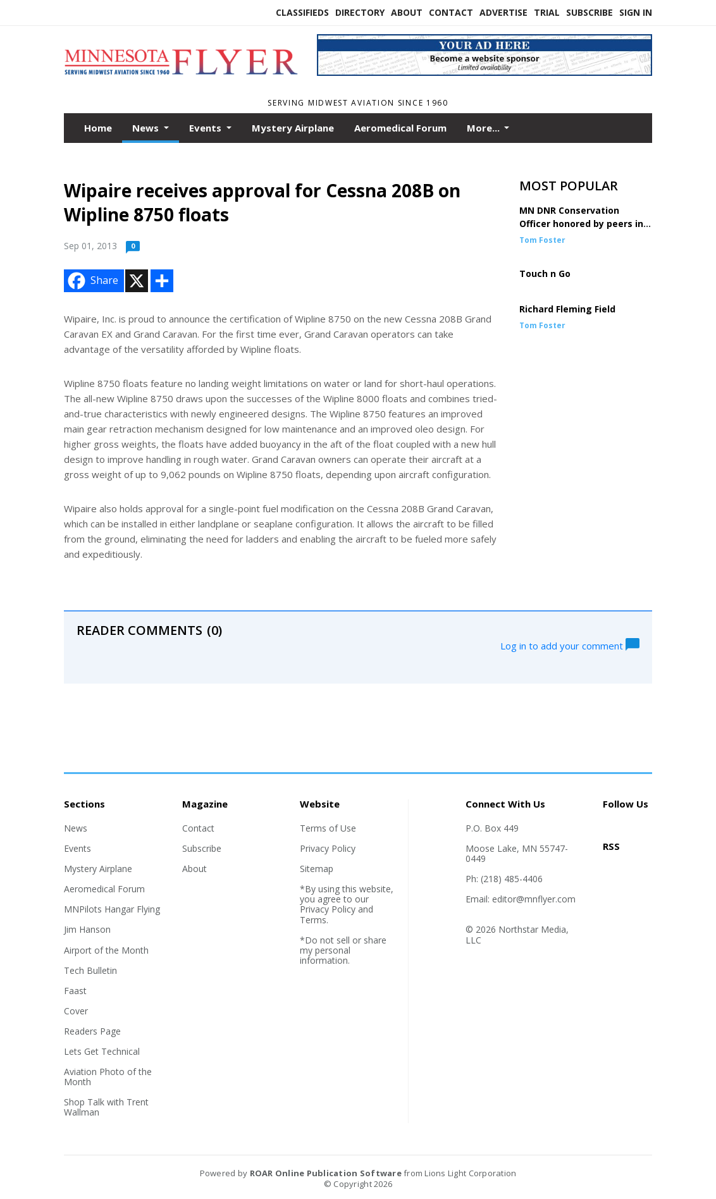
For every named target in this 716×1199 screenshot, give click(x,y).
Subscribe (589, 12)
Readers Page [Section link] (92, 1031)
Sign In (635, 12)
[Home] (181, 80)
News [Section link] (75, 828)
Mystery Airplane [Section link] (98, 869)
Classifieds (302, 12)
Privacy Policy (327, 848)
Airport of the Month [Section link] (106, 950)
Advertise (503, 12)
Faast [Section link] (75, 991)
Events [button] (206, 127)
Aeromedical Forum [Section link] (104, 889)
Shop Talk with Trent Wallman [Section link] (106, 1107)
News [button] (146, 127)
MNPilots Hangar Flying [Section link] (112, 909)
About (407, 12)
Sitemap (316, 869)
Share (91, 280)
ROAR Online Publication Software (326, 1173)
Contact (451, 12)
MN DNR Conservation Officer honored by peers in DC (581, 223)
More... (484, 127)
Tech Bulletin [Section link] (90, 970)
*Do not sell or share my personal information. (343, 950)
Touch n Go (545, 273)
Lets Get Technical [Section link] (102, 1051)
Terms (313, 920)
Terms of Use (328, 828)
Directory (360, 12)
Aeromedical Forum (400, 127)
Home (98, 127)
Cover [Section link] (76, 1011)
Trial (547, 12)
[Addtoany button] (162, 280)
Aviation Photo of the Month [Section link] (108, 1077)
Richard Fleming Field (567, 309)
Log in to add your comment (569, 644)
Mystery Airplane (293, 127)
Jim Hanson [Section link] (87, 929)
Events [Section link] (77, 848)
